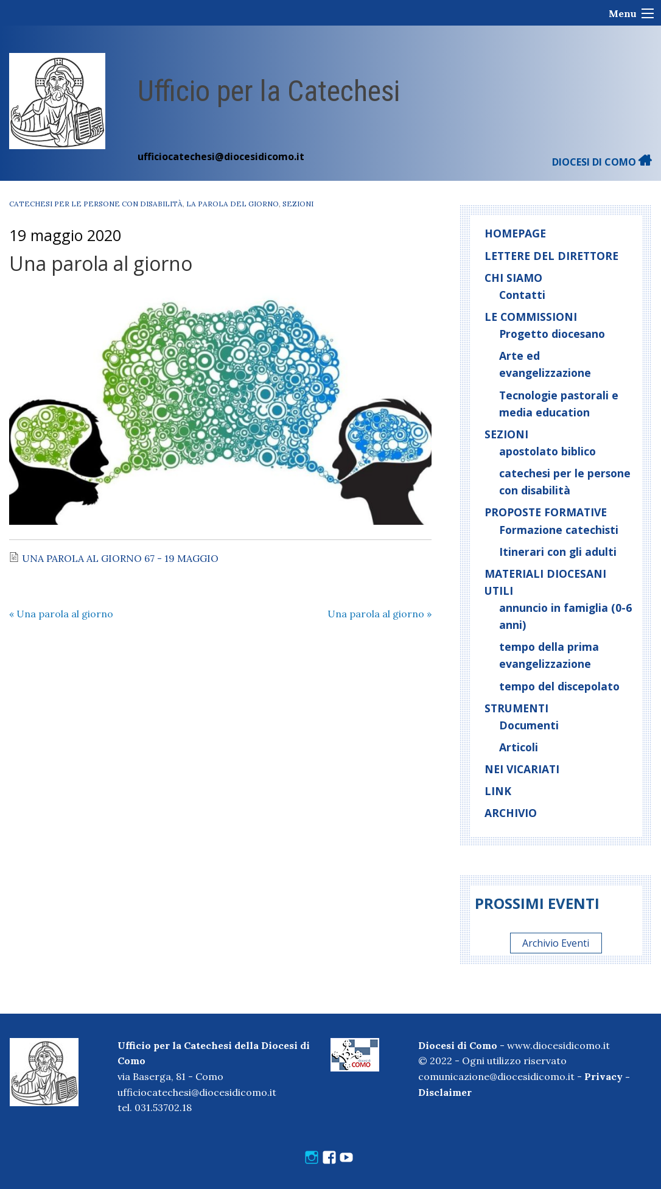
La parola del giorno (232, 203)
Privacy (603, 1076)
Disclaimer (445, 1092)
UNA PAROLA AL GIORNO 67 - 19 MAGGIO (120, 558)
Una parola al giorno (61, 614)
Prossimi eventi (537, 903)
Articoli (518, 747)
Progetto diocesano (552, 333)
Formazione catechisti (558, 529)
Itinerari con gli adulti (558, 551)
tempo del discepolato (559, 686)
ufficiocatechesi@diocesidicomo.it (221, 156)
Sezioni (297, 203)
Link (497, 791)
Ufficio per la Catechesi (269, 91)
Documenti (529, 725)
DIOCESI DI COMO (602, 162)
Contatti (522, 294)
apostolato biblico (547, 451)
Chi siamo (513, 277)
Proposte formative (545, 512)
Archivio (510, 812)
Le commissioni (530, 316)
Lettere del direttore (551, 255)
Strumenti (516, 708)
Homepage (515, 233)
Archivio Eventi (555, 943)
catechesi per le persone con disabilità (96, 203)
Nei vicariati (521, 769)
